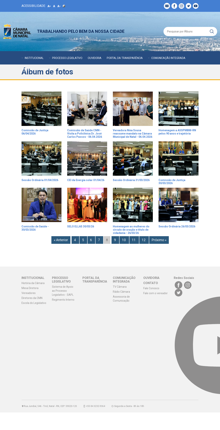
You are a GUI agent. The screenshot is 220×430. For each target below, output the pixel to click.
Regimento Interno (63, 299)
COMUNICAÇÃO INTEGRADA (168, 58)
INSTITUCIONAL (34, 58)
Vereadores (29, 293)
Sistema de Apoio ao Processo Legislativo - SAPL (62, 290)
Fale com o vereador (155, 293)
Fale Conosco (151, 288)
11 (134, 240)
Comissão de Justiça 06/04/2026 (35, 132)
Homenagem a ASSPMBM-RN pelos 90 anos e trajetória (177, 132)
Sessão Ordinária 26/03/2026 (177, 226)
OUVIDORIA (94, 58)
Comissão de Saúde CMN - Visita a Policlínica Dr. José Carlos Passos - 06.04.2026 (84, 133)
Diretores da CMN (32, 298)
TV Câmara (120, 286)
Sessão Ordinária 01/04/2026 (40, 180)
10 (124, 240)
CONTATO (47, 69)
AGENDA (27, 69)
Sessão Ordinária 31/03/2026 (131, 180)
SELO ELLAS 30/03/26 (80, 226)
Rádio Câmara (121, 291)
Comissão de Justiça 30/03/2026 (172, 182)
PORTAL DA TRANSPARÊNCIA (125, 58)
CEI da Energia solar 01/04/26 (85, 180)
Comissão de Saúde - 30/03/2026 (35, 228)
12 (144, 240)
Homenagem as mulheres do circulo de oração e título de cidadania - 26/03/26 (131, 229)
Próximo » (159, 240)
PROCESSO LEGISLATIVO (67, 58)
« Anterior (61, 240)
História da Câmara (33, 283)
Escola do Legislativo (34, 302)
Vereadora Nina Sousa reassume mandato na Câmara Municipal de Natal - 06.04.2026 (132, 133)
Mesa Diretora (30, 288)
